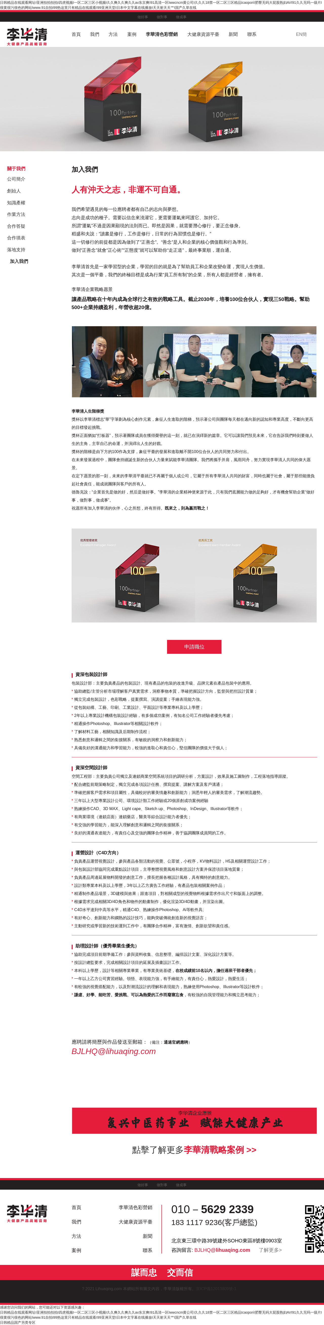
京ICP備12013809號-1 (219, 1289)
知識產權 (16, 202)
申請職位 (194, 646)
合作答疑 (16, 226)
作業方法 (16, 214)
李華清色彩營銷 (162, 34)
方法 (113, 34)
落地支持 (16, 249)
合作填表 (16, 237)
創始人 (14, 190)
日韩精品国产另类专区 (17, 1322)
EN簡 (301, 34)
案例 (131, 34)
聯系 (251, 34)
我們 (94, 34)
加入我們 (19, 261)
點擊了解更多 (194, 1150)
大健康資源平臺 (203, 34)
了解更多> (270, 1250)
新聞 (233, 34)
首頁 (76, 34)
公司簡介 (16, 179)
